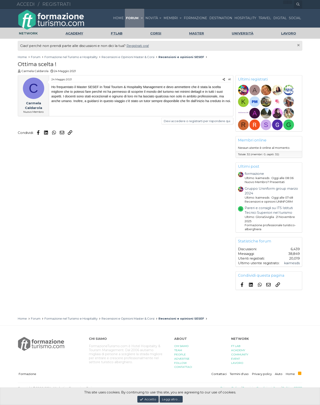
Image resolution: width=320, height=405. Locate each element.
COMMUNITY (239, 354)
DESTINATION (220, 18)
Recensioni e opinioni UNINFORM (269, 201)
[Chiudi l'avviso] (298, 45)
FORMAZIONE (195, 18)
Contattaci (219, 374)
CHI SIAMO (181, 346)
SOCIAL (295, 18)
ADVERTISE (182, 358)
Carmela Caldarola (34, 71)
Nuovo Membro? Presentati (265, 182)
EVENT (235, 358)
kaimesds (292, 263)
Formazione (27, 374)
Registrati (56, 4)
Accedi (26, 4)
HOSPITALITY (245, 18)
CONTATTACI (183, 367)
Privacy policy (262, 374)
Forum (132, 18)
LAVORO (237, 363)
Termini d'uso (239, 374)
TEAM (178, 350)
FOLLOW (180, 363)
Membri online (252, 140)
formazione (254, 173)
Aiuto (278, 374)
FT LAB (235, 346)
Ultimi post (248, 166)
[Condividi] (224, 79)
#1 (229, 79)
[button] (142, 18)
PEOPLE (180, 354)
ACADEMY (238, 350)
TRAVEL (264, 18)
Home (118, 18)
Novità (151, 18)
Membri (171, 18)
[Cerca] (298, 4)
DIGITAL (280, 18)
